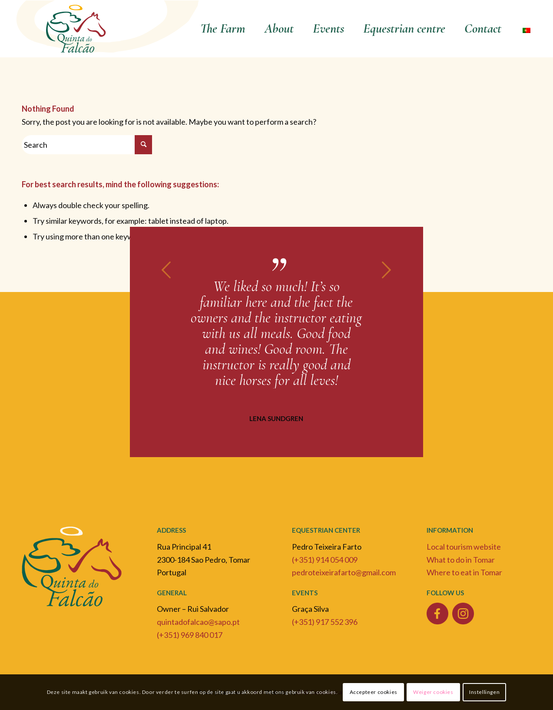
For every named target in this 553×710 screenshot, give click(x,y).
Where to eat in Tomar (464, 572)
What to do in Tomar (461, 559)
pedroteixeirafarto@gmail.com (344, 572)
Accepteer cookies (373, 692)
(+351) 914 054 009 (325, 559)
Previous (167, 270)
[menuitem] (223, 28)
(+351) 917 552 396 (325, 622)
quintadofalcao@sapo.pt (198, 622)
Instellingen (484, 692)
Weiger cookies (433, 692)
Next (386, 270)
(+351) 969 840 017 (189, 635)
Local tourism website (464, 546)
